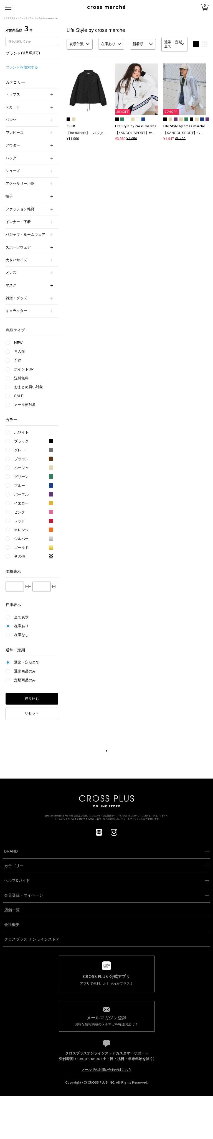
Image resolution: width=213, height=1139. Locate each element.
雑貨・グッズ (29, 298)
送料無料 (21, 378)
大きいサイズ (29, 260)
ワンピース (29, 132)
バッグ (29, 158)
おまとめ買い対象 (28, 387)
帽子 (29, 196)
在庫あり (21, 626)
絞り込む (32, 699)
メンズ (29, 272)
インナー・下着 (29, 222)
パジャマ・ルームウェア (29, 234)
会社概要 (12, 924)
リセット (32, 713)
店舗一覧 (12, 910)
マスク (29, 285)
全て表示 (21, 617)
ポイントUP (24, 369)
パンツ (29, 120)
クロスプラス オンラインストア (17, 18)
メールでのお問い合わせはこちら (106, 1070)
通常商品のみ (25, 671)
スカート (29, 107)
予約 (17, 360)
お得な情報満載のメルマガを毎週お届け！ (106, 1021)
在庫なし (21, 635)
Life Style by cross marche (46, 18)
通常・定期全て (26, 662)
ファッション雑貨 (29, 209)
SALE (18, 396)
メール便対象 (25, 405)
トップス (29, 94)
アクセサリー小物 (29, 183)
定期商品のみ (25, 680)
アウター (29, 145)
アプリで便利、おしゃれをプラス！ (106, 980)
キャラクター (29, 311)
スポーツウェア (29, 247)
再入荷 (19, 351)
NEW (18, 343)
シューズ (29, 171)
